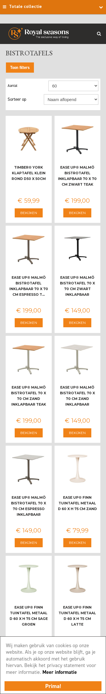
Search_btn (99, 33)
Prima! (53, 686)
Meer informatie (59, 672)
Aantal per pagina (28, 86)
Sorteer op (17, 99)
